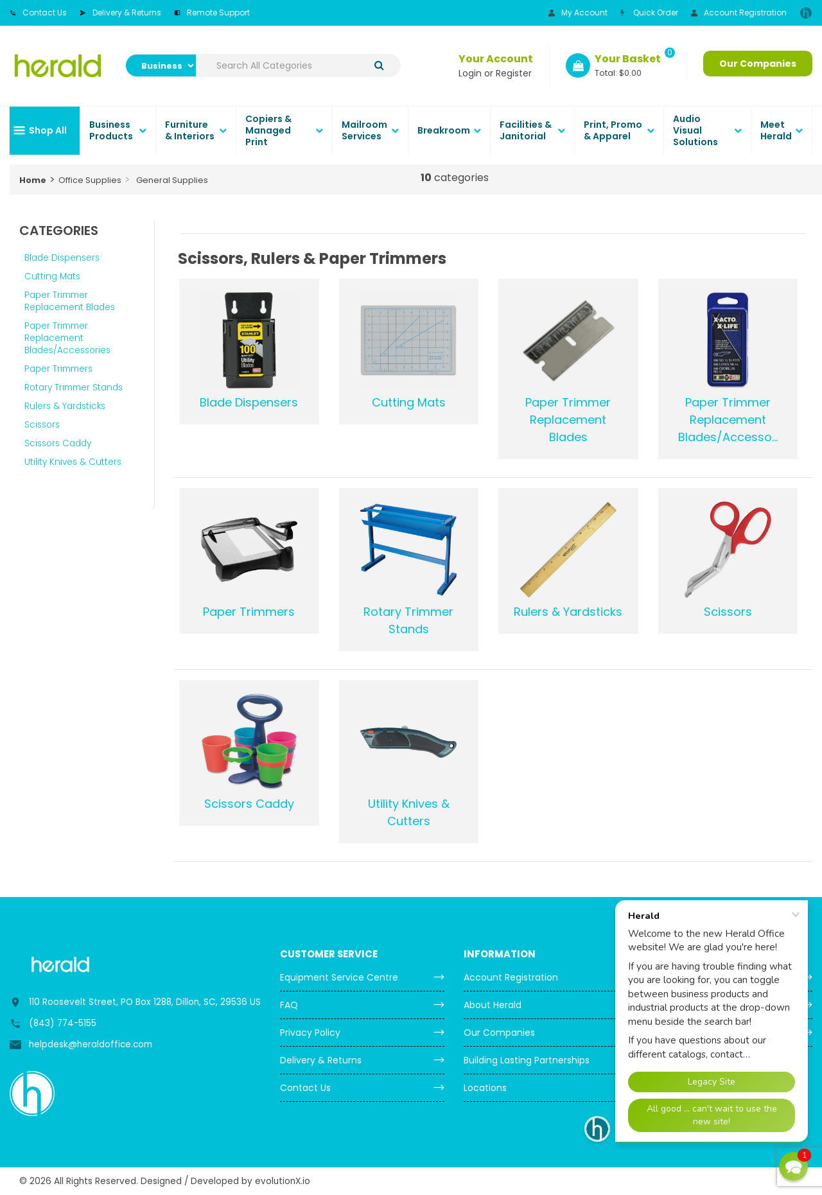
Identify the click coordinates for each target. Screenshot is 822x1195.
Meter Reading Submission (707, 977)
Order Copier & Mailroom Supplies (723, 1032)
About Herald (492, 1005)
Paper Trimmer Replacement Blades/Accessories (67, 338)
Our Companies (757, 63)
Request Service (684, 1005)
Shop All (48, 130)
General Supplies (172, 180)
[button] (793, 1166)
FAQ (289, 1005)
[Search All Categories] (299, 65)
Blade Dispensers (62, 258)
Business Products (111, 130)
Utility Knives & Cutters (72, 462)
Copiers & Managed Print (268, 130)
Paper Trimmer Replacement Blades (69, 301)
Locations (485, 1088)
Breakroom (443, 130)
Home (32, 180)
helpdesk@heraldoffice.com (90, 1044)
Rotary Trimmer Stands (73, 387)
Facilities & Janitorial (526, 130)
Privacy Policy (310, 1032)
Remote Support (212, 12)
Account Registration (739, 12)
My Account (578, 12)
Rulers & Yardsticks (64, 406)
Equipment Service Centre (339, 977)
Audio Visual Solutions (695, 130)
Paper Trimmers (58, 369)
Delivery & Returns (120, 12)
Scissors (42, 425)
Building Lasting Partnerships (527, 1060)
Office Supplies (89, 180)
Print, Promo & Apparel (613, 130)
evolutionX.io (282, 1181)
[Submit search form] (379, 66)
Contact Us (38, 12)
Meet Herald (776, 130)
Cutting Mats (52, 276)
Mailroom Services (364, 130)
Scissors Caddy (57, 443)
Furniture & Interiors (189, 130)
